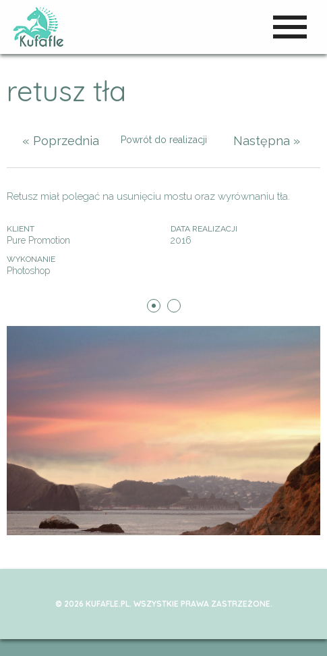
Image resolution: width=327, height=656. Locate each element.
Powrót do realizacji (164, 139)
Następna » (266, 141)
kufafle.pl (39, 27)
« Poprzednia (60, 141)
